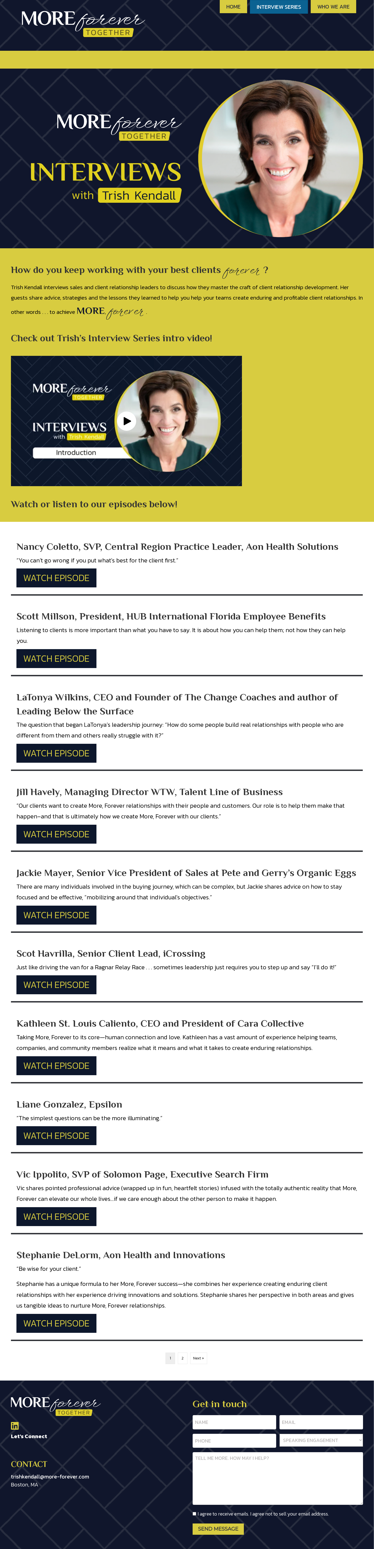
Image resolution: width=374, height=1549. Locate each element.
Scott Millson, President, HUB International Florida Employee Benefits (171, 616)
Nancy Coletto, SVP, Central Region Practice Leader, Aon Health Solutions (177, 546)
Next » (198, 1358)
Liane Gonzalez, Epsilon (69, 1104)
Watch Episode (56, 578)
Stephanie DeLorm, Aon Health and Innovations (120, 1254)
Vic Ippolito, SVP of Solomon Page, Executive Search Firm (142, 1174)
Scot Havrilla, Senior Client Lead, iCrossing (110, 953)
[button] (126, 421)
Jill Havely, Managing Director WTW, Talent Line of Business (149, 791)
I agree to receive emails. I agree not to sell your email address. (263, 1510)
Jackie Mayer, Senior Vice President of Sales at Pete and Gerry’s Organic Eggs (186, 872)
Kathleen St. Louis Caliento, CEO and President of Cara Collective (160, 1023)
